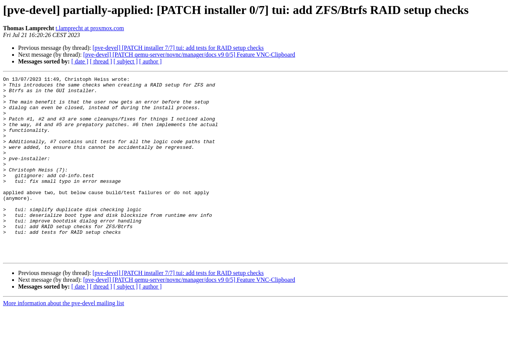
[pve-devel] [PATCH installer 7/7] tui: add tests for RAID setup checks (178, 48)
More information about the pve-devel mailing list (63, 339)
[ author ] (150, 61)
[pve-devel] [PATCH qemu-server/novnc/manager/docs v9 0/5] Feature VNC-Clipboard (189, 54)
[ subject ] (126, 61)
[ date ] (79, 61)
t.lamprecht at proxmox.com (89, 28)
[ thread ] (101, 61)
